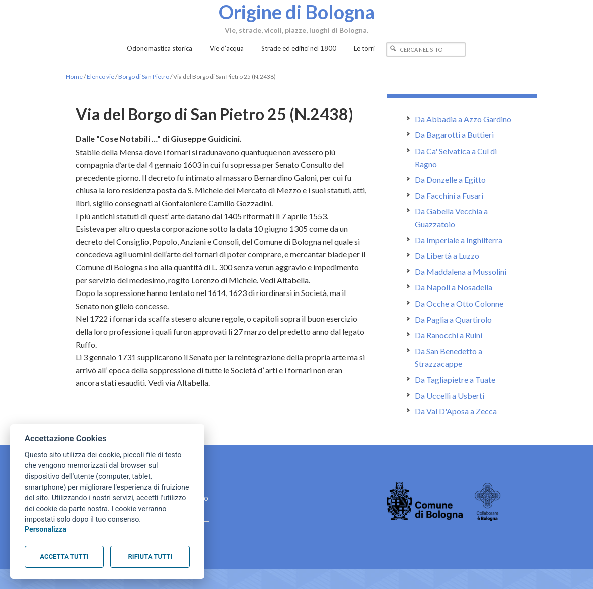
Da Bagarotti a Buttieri (454, 134)
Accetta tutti (64, 556)
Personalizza (45, 529)
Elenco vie (100, 76)
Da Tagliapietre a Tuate (455, 379)
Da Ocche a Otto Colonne (459, 303)
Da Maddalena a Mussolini (460, 271)
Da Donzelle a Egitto (450, 179)
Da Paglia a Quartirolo (453, 319)
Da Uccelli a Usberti (449, 395)
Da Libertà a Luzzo (447, 255)
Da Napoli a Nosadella (453, 287)
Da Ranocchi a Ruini (448, 335)
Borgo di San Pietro (143, 76)
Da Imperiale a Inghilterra (458, 240)
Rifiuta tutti (150, 556)
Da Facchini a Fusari (449, 195)
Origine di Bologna (296, 11)
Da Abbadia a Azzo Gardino (463, 119)
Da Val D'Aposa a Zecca (456, 411)
